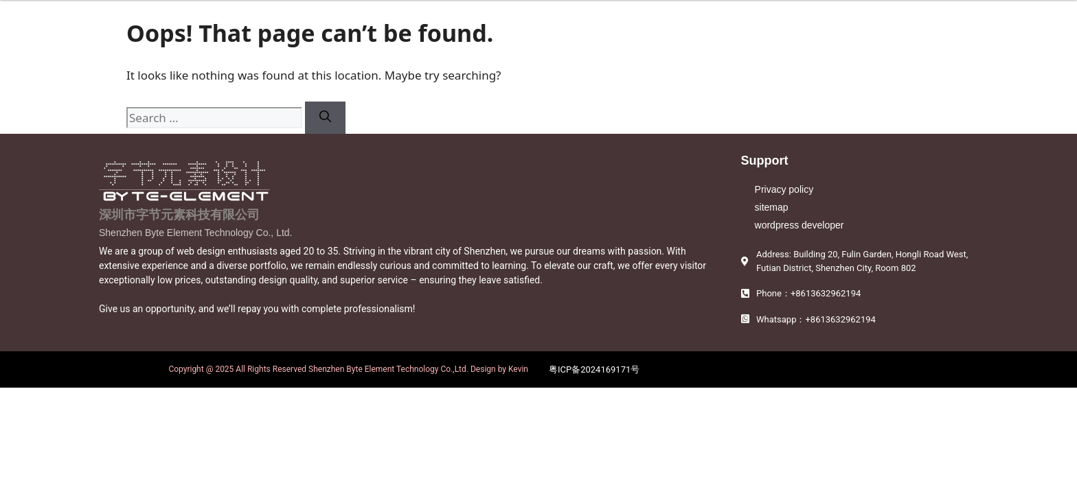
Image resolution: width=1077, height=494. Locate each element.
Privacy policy (784, 189)
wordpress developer (799, 225)
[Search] (325, 118)
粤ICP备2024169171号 (594, 369)
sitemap (772, 207)
